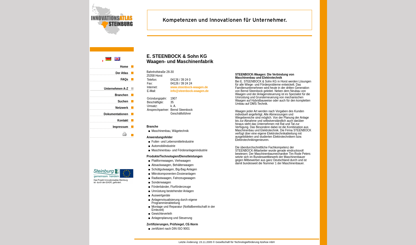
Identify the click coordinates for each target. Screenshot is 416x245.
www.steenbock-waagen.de (189, 87)
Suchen (123, 101)
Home (124, 66)
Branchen (121, 95)
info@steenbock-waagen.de (189, 91)
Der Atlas (122, 73)
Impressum (120, 126)
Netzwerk (122, 107)
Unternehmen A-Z (116, 88)
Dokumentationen (116, 114)
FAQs (124, 79)
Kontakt (122, 120)
